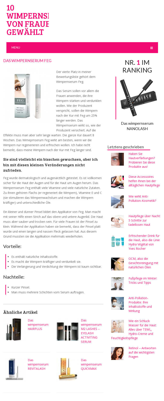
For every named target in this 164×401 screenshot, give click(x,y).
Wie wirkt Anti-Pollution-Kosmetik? (142, 198)
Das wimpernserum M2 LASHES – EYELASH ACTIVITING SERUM (91, 331)
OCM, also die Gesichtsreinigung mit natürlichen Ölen (143, 263)
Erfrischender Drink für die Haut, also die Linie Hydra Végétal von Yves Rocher (144, 242)
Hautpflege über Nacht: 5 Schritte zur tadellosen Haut (145, 220)
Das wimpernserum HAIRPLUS (38, 324)
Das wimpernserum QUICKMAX (91, 364)
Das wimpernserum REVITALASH (38, 364)
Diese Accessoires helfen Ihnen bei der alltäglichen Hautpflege (144, 181)
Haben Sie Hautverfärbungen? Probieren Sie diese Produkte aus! (142, 160)
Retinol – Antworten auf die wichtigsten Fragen (142, 352)
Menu (16, 47)
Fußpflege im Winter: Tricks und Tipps (143, 280)
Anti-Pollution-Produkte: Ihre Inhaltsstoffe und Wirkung (140, 304)
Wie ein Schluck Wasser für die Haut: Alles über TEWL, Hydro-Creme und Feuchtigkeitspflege (134, 329)
